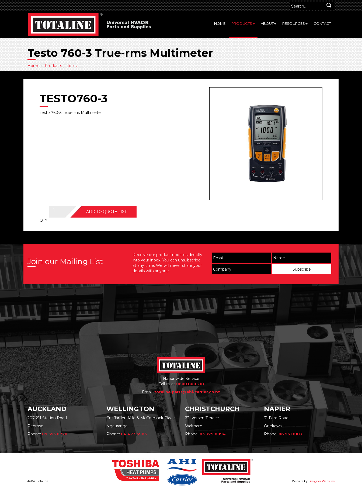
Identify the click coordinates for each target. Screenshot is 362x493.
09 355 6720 (54, 434)
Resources (295, 23)
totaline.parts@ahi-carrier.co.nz (187, 392)
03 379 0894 (213, 434)
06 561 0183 (290, 434)
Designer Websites (321, 481)
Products (243, 23)
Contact (322, 23)
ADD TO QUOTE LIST (106, 211)
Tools (71, 65)
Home (219, 23)
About (268, 23)
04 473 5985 (134, 434)
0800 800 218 (190, 384)
